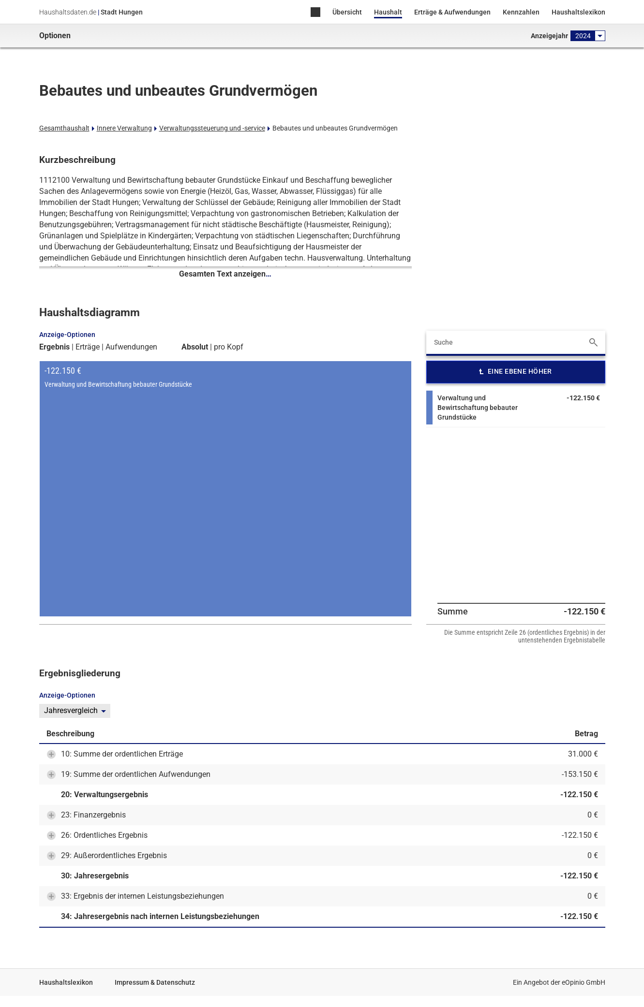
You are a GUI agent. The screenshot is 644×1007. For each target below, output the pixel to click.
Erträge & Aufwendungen (452, 12)
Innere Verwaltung (124, 128)
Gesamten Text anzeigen (225, 273)
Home (315, 12)
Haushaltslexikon (578, 12)
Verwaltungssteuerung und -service (212, 128)
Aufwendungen (131, 347)
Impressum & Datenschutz (155, 982)
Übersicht (347, 12)
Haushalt (388, 12)
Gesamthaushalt (64, 128)
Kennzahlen (521, 12)
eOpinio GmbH (583, 982)
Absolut (194, 347)
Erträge (87, 347)
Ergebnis (54, 347)
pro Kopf (228, 347)
